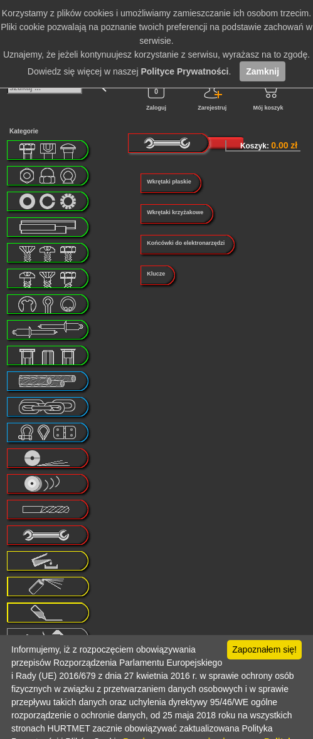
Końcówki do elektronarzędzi (186, 243)
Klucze (156, 274)
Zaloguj (156, 94)
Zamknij (262, 71)
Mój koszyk (268, 94)
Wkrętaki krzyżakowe (175, 212)
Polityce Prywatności (184, 71)
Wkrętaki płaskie (169, 181)
